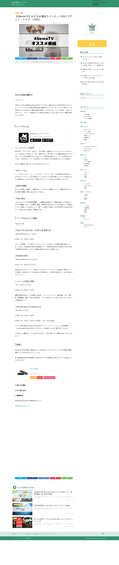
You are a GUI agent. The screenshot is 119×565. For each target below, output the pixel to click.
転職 (85, 210)
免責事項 (95, 4)
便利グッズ (87, 135)
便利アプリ (87, 150)
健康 (85, 198)
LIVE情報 (86, 114)
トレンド (85, 170)
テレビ (84, 154)
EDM (83, 111)
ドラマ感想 (87, 161)
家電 (85, 139)
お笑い (86, 159)
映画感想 (86, 163)
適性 (85, 212)
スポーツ (86, 172)
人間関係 (86, 208)
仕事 (83, 203)
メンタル (86, 206)
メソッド (86, 219)
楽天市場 (40, 377)
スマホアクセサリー (89, 133)
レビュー (86, 227)
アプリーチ (50, 136)
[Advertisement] (44, 79)
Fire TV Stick (34, 368)
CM (85, 157)
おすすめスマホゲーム (90, 146)
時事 (85, 174)
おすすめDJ (87, 116)
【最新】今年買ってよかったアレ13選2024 (93, 70)
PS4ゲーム (87, 129)
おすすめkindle (88, 225)
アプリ (17, 13)
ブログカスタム (88, 185)
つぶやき (86, 183)
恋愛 (83, 216)
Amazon (33, 377)
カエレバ (38, 373)
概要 (85, 188)
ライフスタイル (87, 192)
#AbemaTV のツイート (22, 406)
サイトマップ (97, 1)
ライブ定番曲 (88, 118)
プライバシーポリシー (100, 2)
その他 (84, 122)
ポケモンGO (87, 148)
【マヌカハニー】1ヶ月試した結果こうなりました (92, 58)
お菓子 (86, 195)
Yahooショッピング (50, 377)
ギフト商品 (87, 131)
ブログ (84, 181)
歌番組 (86, 165)
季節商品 (86, 137)
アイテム (85, 126)
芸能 (85, 176)
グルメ (86, 197)
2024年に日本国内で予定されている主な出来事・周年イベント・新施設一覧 (93, 64)
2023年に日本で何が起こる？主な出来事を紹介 (93, 83)
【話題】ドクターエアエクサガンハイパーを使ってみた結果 (92, 77)
